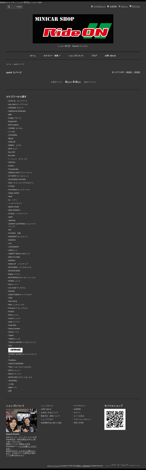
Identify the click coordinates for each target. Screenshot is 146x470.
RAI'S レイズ (13, 315)
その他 (10, 384)
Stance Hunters (14, 329)
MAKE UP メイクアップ (18, 264)
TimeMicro (12, 360)
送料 (10, 391)
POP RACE (12, 301)
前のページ (57, 82)
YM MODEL (12, 381)
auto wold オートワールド (18, 104)
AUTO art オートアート (17, 101)
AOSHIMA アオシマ (15, 108)
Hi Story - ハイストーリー (18, 214)
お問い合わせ (110, 56)
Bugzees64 (12, 121)
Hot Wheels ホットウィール (19, 190)
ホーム (33, 56)
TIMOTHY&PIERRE (16, 364)
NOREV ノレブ (14, 281)
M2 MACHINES (14, 271)
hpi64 (10, 217)
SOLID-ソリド (13, 332)
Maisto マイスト (14, 274)
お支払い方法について (49, 413)
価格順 (129, 72)
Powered (122, 466)
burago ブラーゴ (14, 118)
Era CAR (11, 152)
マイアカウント (100, 6)
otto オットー (13, 284)
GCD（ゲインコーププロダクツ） (21, 183)
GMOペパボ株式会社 (83, 466)
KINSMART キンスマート (18, 237)
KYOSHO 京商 (14, 233)
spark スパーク (19, 64)
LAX (10, 243)
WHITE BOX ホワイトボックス (20, 377)
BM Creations (13, 125)
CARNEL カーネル (15, 128)
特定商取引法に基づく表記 (51, 423)
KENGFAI (12, 240)
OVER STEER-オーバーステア (20, 295)
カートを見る (79, 416)
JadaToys (12, 220)
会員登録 (113, 6)
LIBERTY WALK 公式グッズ (19, 254)
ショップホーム (47, 406)
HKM (10, 197)
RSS (75, 423)
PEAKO (11, 312)
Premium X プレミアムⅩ (18, 308)
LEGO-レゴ (12, 250)
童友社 (10, 139)
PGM (10, 298)
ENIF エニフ (13, 149)
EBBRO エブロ (14, 145)
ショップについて (76, 56)
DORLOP (12, 142)
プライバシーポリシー (82, 419)
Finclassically (13, 169)
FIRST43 (11, 162)
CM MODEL (13, 135)
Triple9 (10, 335)
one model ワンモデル (16, 288)
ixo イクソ (12, 200)
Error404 (11, 156)
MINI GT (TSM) (14, 257)
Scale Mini (12, 325)
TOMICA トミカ (14, 339)
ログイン (124, 6)
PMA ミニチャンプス (16, 305)
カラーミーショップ (53, 466)
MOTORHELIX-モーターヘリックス (22, 278)
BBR (10, 115)
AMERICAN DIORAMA (17, 111)
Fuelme (11, 166)
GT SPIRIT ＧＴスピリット (18, 176)
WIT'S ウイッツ (14, 370)
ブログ (94, 56)
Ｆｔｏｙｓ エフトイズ (17, 159)
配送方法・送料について (50, 416)
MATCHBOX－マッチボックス (20, 267)
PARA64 (11, 291)
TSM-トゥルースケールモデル (19, 367)
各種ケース (12, 388)
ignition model (13, 207)
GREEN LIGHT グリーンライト (20, 173)
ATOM (81, 423)
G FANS (11, 186)
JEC (10, 230)
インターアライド (15, 203)
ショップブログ (47, 419)
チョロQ (11, 132)
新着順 (137, 72)
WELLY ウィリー (14, 374)
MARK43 (11, 261)
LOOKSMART (13, 247)
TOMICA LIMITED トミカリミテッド (22, 342)
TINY (10, 346)
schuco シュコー (14, 318)
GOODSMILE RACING (17, 179)
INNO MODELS (14, 210)
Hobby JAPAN (13, 193)
